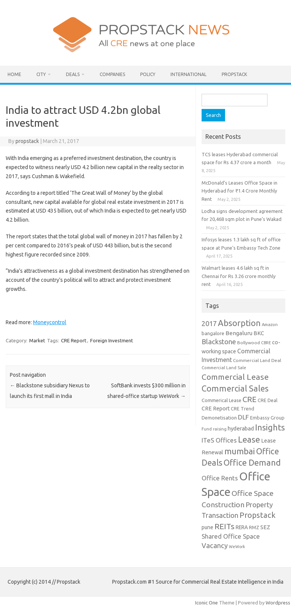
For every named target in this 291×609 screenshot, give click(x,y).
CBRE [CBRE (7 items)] (266, 342)
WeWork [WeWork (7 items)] (237, 546)
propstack (27, 141)
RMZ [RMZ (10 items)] (254, 527)
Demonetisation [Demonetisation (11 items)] (219, 417)
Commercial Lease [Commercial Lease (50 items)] (235, 376)
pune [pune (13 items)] (207, 527)
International (189, 74)
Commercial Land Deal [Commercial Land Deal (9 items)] (257, 360)
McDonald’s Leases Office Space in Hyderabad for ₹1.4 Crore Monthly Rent (239, 191)
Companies (112, 74)
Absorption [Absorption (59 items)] (239, 323)
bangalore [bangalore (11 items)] (213, 333)
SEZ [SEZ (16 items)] (265, 527)
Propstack (234, 74)
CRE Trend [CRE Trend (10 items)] (242, 408)
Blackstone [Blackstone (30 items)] (219, 341)
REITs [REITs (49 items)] (224, 526)
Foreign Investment (111, 340)
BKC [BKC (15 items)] (258, 333)
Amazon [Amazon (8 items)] (270, 324)
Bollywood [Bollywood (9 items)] (248, 342)
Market (37, 340)
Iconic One (206, 602)
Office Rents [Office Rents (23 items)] (220, 478)
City (41, 74)
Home (14, 74)
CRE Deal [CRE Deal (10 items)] (267, 400)
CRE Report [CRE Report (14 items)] (216, 408)
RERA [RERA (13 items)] (242, 527)
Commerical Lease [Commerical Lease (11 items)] (221, 400)
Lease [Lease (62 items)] (249, 439)
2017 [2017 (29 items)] (209, 323)
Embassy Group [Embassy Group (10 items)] (267, 417)
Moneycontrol (49, 322)
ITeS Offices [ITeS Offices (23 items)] (219, 440)
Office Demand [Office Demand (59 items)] (252, 462)
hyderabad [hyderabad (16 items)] (241, 428)
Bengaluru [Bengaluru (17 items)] (238, 333)
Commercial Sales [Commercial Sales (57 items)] (235, 388)
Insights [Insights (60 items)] (270, 427)
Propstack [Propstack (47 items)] (257, 515)
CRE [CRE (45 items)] (249, 399)
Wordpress (278, 602)
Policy (147, 74)
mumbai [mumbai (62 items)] (239, 451)
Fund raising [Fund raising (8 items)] (214, 428)
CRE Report (73, 340)
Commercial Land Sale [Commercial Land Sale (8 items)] (224, 367)
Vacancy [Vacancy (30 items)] (215, 545)
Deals (73, 74)
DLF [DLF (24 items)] (243, 417)
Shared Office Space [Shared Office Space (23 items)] (231, 536)
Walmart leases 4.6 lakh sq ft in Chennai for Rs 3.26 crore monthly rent (238, 276)
